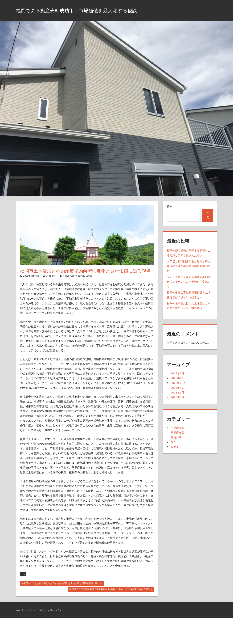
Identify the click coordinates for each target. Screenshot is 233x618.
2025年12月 (178, 378)
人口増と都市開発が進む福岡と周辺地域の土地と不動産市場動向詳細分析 (188, 266)
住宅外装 (79, 275)
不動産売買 (68, 275)
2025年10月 (178, 387)
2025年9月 (177, 392)
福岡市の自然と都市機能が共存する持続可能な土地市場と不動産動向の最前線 (62, 583)
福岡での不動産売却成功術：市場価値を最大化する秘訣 (88, 10)
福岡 (173, 442)
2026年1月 (177, 373)
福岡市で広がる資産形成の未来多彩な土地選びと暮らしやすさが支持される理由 (109, 589)
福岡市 (89, 275)
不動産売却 (177, 428)
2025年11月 (178, 383)
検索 (169, 206)
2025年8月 (177, 397)
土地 (23, 574)
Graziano (51, 275)
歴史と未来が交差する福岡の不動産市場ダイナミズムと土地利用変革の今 (188, 281)
